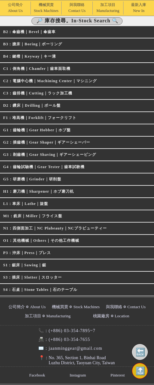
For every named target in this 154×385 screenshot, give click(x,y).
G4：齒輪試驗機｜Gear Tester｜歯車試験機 (44, 167)
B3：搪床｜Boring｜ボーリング (32, 44)
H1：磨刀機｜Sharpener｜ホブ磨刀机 (38, 191)
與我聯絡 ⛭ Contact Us (126, 306)
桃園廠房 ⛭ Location (111, 316)
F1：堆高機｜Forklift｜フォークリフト (39, 118)
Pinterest (117, 375)
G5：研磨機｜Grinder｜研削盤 (32, 179)
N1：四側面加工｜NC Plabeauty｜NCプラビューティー (55, 228)
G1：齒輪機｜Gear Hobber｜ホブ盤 (37, 130)
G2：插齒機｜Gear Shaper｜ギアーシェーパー (46, 142)
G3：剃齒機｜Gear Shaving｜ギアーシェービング (49, 154)
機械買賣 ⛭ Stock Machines (76, 306)
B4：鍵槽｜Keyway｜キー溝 (29, 56)
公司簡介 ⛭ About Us (27, 306)
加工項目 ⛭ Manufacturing (48, 316)
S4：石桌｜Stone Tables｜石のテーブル (40, 289)
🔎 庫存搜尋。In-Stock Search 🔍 (77, 20)
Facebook (37, 375)
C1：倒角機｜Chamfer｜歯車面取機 (36, 68)
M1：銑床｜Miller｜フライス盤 (32, 216)
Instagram (78, 375)
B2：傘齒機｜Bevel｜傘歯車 (29, 32)
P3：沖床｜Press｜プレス (27, 253)
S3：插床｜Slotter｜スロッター (32, 277)
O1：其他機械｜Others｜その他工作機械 (41, 240)
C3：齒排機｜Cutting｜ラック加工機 (37, 93)
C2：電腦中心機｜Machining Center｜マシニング (50, 81)
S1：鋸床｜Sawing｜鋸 (24, 265)
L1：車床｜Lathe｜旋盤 (25, 203)
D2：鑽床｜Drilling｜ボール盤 (32, 105)
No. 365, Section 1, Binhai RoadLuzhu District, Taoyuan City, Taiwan (74, 360)
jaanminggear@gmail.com (67, 348)
